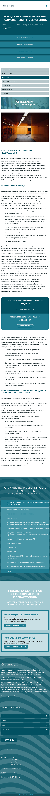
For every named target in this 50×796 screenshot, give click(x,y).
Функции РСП (5, 77)
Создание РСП (6, 70)
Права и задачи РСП (8, 85)
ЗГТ (12, 25)
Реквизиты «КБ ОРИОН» (10, 777)
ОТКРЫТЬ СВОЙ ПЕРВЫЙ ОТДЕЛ (15, 625)
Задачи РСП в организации (10, 82)
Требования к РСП (7, 74)
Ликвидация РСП (7, 89)
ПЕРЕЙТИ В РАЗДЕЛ (25, 309)
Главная (4, 25)
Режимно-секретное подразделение (30, 25)
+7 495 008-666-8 (16, 768)
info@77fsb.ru (15, 772)
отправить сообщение (9, 740)
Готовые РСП (5, 93)
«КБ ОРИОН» (31, 795)
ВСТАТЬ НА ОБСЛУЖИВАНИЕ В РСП (16, 647)
